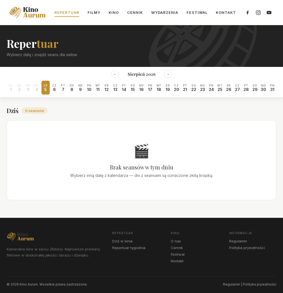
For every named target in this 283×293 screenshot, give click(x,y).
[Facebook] (247, 12)
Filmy (94, 12)
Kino (114, 12)
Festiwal (197, 12)
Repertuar (66, 12)
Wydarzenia (164, 12)
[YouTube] (269, 12)
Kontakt (226, 12)
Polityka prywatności (247, 247)
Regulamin (238, 241)
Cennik (135, 12)
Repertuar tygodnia (128, 247)
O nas (176, 241)
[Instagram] (258, 12)
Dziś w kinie (122, 241)
